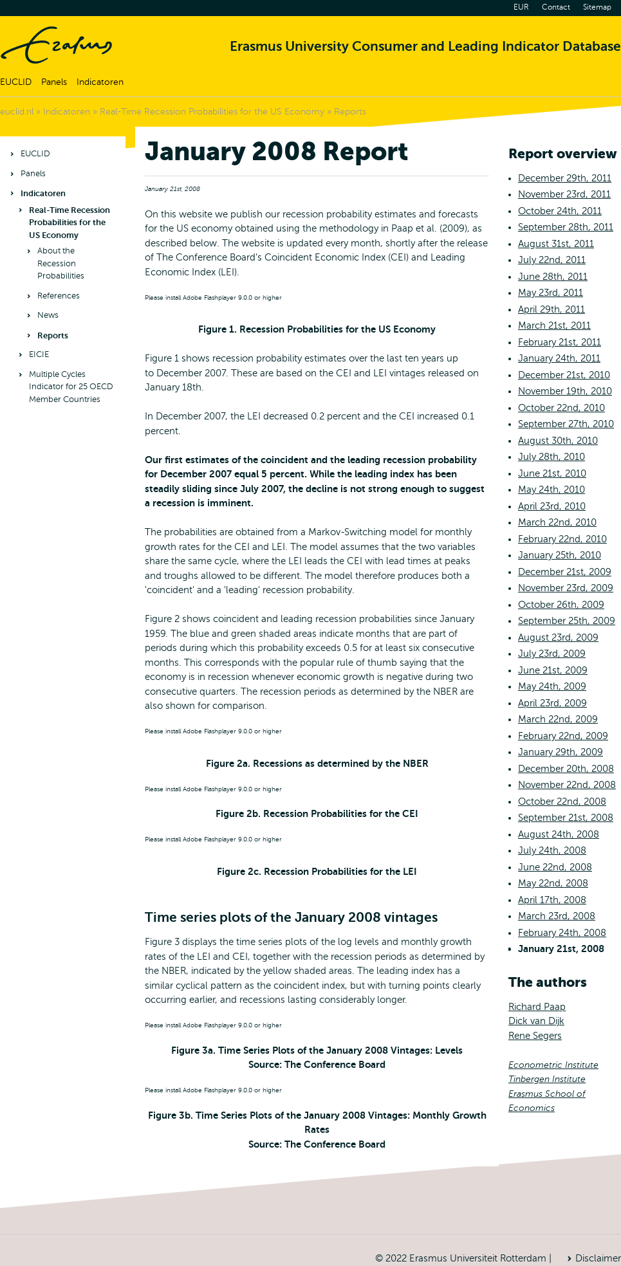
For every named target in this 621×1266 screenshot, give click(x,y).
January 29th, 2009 (560, 752)
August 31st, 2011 (556, 244)
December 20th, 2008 (566, 769)
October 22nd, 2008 (562, 801)
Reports (350, 111)
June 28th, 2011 (553, 276)
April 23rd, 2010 (552, 506)
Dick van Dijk (536, 1021)
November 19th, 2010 (565, 391)
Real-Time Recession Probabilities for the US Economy (212, 111)
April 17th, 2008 (552, 900)
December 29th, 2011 (564, 178)
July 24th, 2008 (552, 850)
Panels (54, 82)
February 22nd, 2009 (563, 736)
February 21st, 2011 (559, 342)
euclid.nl (16, 111)
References (58, 295)
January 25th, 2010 (559, 555)
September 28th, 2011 (565, 227)
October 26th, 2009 (561, 605)
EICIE (39, 354)
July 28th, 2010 (551, 457)
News (48, 315)
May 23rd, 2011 (550, 293)
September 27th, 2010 (566, 424)
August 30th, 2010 (558, 441)
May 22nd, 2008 (553, 883)
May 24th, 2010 (551, 489)
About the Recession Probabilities (60, 263)
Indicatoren (100, 82)
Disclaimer (598, 1258)
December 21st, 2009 (564, 572)
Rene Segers (535, 1036)
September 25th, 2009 (566, 621)
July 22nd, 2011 (552, 260)
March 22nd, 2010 (557, 522)
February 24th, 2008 (562, 933)
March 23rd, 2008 (556, 916)
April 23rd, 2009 (552, 703)
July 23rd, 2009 (552, 653)
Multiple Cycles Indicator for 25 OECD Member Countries (71, 387)
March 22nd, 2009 (558, 719)
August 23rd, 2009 (558, 637)
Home (56, 45)
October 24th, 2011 (560, 211)
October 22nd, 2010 (561, 408)
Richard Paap (537, 1007)
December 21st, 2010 (564, 375)
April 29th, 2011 (551, 309)
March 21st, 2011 (554, 325)
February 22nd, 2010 (562, 539)
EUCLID (16, 82)
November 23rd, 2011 (564, 194)
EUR (521, 7)
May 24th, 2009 (552, 686)
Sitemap (597, 7)
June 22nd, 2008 (555, 867)
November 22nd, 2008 (567, 785)
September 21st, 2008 (565, 817)
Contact (556, 7)
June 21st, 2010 (552, 473)
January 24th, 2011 (559, 358)
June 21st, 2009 (553, 670)
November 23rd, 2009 (565, 588)
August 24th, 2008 (558, 834)
